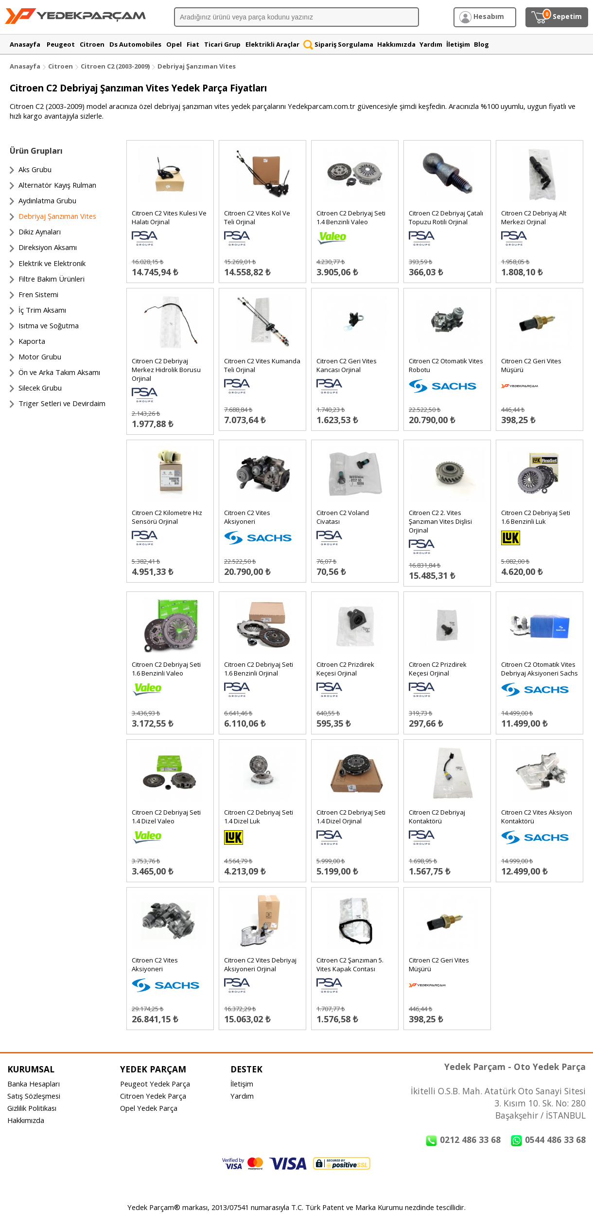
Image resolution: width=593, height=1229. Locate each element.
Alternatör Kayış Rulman (57, 185)
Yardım (242, 1096)
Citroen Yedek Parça (153, 1096)
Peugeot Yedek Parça (155, 1083)
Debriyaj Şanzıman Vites (196, 66)
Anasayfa (25, 66)
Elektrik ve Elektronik (52, 263)
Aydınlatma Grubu (47, 200)
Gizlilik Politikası (31, 1108)
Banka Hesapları (33, 1083)
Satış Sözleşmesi (33, 1096)
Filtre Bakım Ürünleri (51, 279)
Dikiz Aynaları (39, 231)
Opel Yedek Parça (148, 1108)
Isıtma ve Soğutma (48, 325)
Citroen (60, 66)
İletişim (241, 1083)
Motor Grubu (39, 356)
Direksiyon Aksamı (47, 247)
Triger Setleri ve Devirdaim (61, 403)
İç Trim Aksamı (42, 310)
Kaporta (31, 341)
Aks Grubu (35, 169)
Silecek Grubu (40, 387)
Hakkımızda (25, 1120)
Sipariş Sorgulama (338, 44)
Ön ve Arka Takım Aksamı (59, 372)
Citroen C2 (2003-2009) (116, 66)
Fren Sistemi (38, 294)
